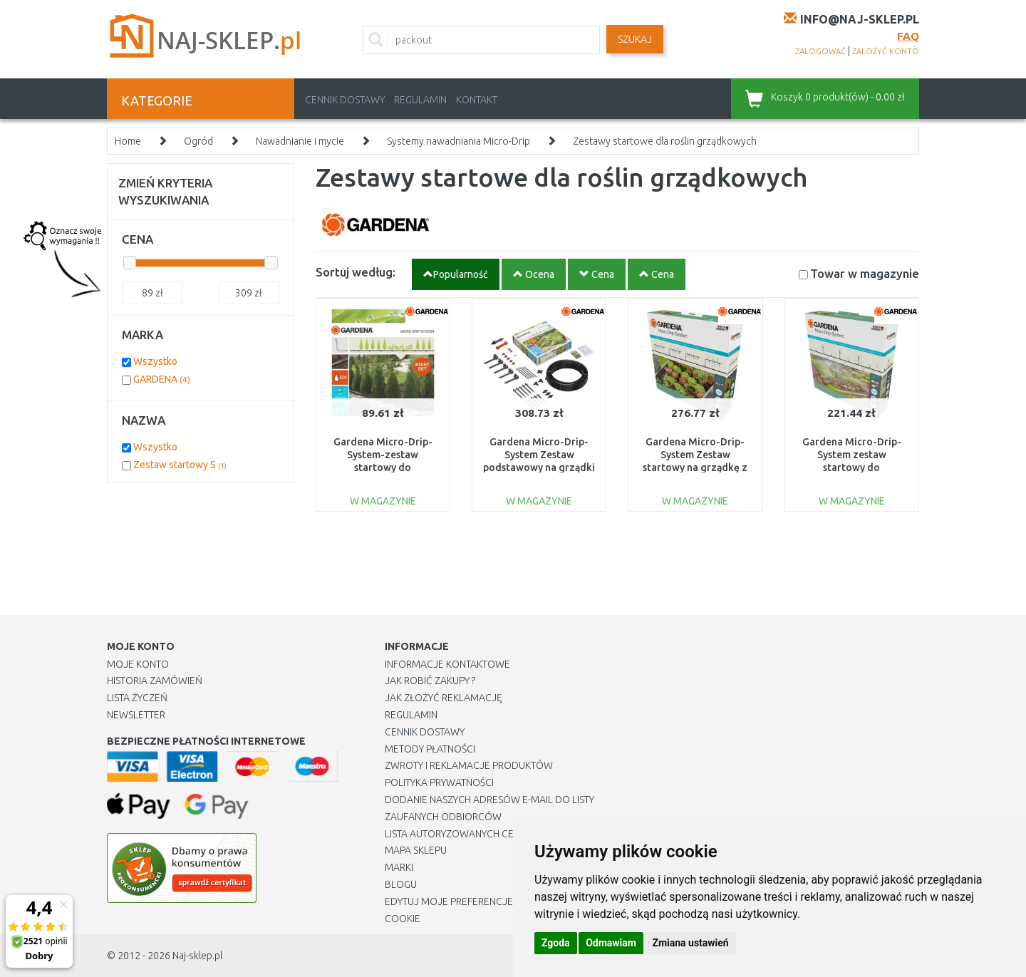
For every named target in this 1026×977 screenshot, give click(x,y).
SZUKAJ (635, 39)
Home (128, 141)
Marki (399, 867)
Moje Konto (138, 664)
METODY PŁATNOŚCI (430, 749)
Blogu (401, 884)
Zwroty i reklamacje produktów (469, 765)
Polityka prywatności (439, 782)
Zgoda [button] (556, 942)
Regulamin (420, 99)
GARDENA (161, 379)
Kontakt (476, 99)
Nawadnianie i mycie (300, 141)
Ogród (198, 141)
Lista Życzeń (137, 697)
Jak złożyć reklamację (443, 697)
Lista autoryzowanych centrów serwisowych (501, 833)
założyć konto (885, 51)
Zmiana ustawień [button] (690, 942)
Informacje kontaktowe (447, 664)
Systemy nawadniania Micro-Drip (458, 141)
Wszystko (155, 361)
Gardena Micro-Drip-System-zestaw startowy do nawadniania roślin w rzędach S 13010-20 (382, 468)
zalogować (820, 51)
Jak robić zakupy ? (430, 680)
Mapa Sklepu (416, 850)
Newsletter (136, 714)
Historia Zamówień (154, 680)
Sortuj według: (355, 272)
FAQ (908, 36)
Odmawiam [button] (611, 942)
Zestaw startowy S (180, 464)
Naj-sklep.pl (197, 955)
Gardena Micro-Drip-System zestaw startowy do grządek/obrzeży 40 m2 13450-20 (851, 468)
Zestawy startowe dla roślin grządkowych (665, 141)
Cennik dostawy (345, 99)
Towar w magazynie (864, 273)
